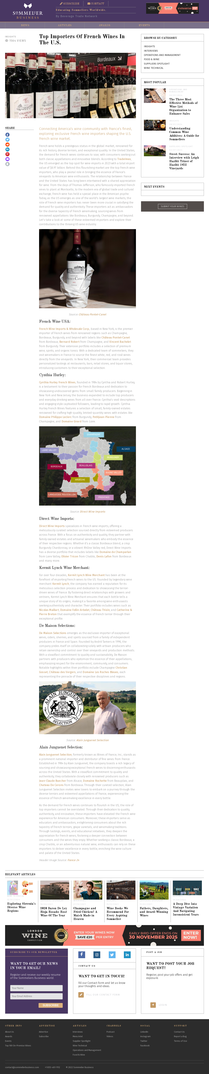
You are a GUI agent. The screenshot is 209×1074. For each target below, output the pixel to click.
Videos (110, 1036)
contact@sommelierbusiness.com (22, 1067)
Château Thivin (100, 610)
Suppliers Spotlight (157, 63)
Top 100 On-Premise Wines (18, 1045)
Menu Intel (78, 1036)
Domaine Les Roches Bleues (100, 672)
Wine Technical (153, 68)
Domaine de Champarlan (115, 552)
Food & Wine (151, 59)
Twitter (143, 1041)
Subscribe (44, 1036)
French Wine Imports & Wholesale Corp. (64, 328)
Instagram (145, 1036)
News (25, 25)
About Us (9, 1032)
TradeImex (124, 159)
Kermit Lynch (60, 583)
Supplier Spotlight (81, 1041)
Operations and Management (162, 55)
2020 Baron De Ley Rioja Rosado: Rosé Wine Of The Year (53, 912)
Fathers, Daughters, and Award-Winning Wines (154, 912)
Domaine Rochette (95, 780)
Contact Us (179, 1032)
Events (144, 25)
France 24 (73, 860)
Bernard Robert (69, 341)
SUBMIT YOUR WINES (172, 206)
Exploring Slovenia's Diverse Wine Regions (21, 907)
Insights (10, 36)
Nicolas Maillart (49, 610)
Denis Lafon (104, 556)
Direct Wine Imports (92, 511)
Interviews (151, 50)
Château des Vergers (62, 672)
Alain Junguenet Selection (92, 740)
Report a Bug (180, 1036)
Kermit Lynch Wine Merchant (86, 575)
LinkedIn (144, 1032)
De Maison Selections (52, 633)
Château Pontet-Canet (92, 314)
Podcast (111, 1032)
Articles (65, 25)
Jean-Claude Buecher (52, 780)
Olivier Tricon (69, 556)
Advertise (43, 1032)
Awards (104, 25)
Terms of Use (180, 1041)
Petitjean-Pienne (104, 417)
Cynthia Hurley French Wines (57, 382)
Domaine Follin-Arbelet (75, 610)
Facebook (145, 1045)
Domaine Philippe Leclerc (55, 417)
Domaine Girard (72, 421)
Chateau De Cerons (51, 785)
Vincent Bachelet (120, 341)
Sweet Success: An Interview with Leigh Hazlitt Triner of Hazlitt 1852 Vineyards (184, 161)
